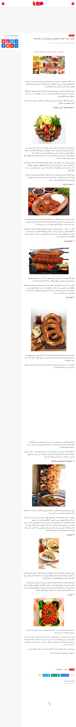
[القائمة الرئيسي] (73, 3)
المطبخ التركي (59, 669)
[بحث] (3, 3)
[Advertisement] (38, 20)
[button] (65, 675)
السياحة (71, 35)
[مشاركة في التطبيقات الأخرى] (40, 675)
